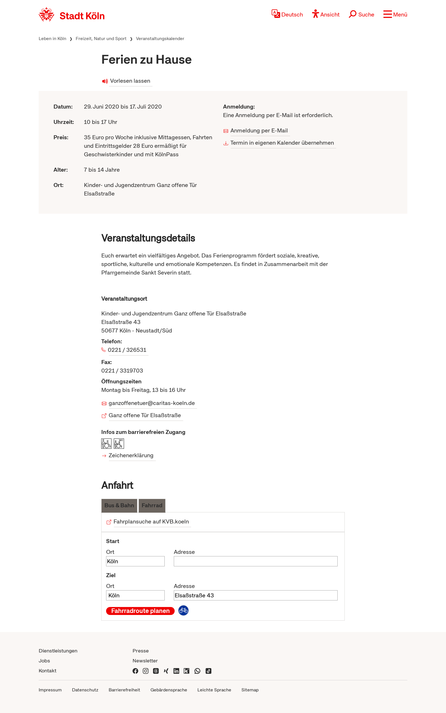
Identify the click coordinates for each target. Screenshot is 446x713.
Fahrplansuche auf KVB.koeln (151, 521)
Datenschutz (85, 690)
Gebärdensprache (168, 690)
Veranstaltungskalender (160, 38)
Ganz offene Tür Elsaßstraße (145, 415)
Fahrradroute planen (140, 611)
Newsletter (145, 660)
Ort (110, 552)
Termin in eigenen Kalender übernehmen (282, 142)
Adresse (184, 552)
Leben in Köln (52, 38)
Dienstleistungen (58, 650)
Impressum (50, 690)
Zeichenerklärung (131, 455)
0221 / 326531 (127, 350)
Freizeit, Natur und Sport (101, 38)
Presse (141, 650)
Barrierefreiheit (124, 690)
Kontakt (47, 670)
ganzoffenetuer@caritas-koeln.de (152, 403)
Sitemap (250, 690)
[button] (395, 14)
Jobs (44, 660)
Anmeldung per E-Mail (259, 130)
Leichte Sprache (214, 690)
